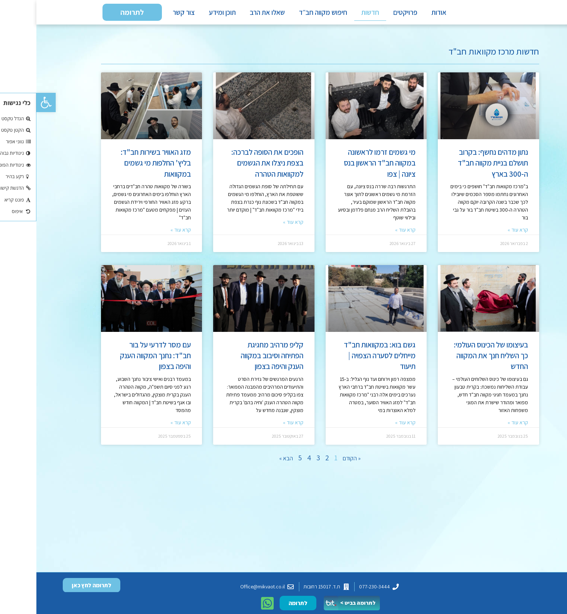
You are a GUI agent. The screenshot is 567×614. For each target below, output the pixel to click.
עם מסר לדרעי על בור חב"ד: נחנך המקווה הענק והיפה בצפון (119, 359)
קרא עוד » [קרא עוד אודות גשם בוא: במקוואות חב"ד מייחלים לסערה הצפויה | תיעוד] (369, 426)
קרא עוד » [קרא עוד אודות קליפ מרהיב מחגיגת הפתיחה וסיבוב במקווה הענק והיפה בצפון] (257, 426)
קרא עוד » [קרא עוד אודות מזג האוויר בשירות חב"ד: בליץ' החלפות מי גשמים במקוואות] (144, 233)
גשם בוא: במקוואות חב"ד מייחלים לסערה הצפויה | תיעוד (343, 359)
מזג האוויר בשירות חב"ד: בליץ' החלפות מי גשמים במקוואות (119, 167)
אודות (402, 14)
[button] (9, 102)
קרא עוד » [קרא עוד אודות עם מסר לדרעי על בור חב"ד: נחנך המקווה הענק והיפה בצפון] (144, 426)
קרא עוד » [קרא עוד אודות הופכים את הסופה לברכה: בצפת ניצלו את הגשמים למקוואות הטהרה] (257, 225)
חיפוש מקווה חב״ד (287, 14)
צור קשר (147, 14)
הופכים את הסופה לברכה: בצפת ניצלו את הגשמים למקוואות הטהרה (231, 167)
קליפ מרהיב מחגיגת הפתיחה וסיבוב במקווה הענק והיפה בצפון (235, 359)
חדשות (334, 14)
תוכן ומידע (185, 14)
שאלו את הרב (231, 14)
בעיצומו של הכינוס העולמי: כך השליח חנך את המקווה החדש (454, 359)
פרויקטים (369, 14)
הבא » (250, 462)
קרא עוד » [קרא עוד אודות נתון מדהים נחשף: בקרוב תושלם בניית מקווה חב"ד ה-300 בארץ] (481, 233)
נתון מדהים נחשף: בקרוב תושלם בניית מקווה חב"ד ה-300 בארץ (456, 167)
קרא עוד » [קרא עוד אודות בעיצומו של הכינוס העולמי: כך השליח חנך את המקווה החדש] (481, 426)
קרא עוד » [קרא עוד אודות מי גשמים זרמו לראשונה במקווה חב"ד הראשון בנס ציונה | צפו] (369, 233)
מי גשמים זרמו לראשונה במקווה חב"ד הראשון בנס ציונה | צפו (343, 167)
